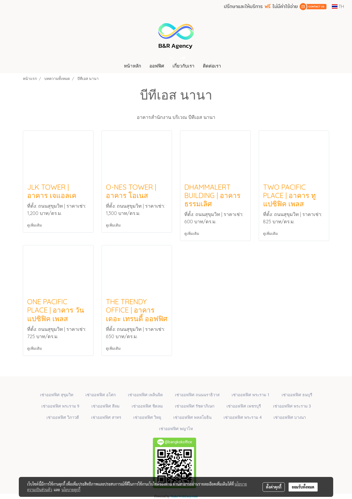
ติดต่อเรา (212, 66)
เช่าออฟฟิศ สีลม (105, 406)
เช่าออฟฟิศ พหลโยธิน (192, 417)
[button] (230, 66)
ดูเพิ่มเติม (35, 225)
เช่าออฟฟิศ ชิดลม (147, 406)
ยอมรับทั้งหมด (303, 486)
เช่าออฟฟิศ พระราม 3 (292, 406)
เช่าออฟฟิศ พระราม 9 (60, 406)
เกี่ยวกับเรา (184, 66)
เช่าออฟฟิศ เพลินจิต (145, 394)
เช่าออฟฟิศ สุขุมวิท (56, 394)
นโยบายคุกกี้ (71, 489)
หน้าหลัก (132, 66)
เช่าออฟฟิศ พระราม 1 (251, 394)
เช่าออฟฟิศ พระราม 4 (242, 417)
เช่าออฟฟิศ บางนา (290, 417)
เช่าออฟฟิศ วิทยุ (147, 417)
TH (338, 6)
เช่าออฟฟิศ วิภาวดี (62, 417)
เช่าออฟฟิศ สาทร (106, 417)
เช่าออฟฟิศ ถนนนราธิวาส (197, 394)
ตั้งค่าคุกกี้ (273, 486)
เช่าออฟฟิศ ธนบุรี (297, 394)
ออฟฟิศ (156, 66)
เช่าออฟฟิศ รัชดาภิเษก (194, 406)
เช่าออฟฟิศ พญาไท (176, 428)
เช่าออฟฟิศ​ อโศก (100, 394)
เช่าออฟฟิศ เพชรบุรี (244, 406)
